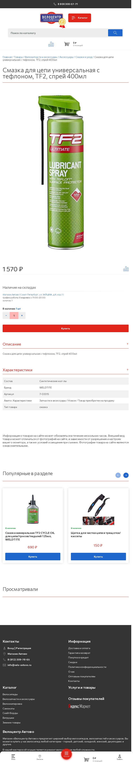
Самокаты (9, 714)
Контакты (74, 686)
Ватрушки (8, 723)
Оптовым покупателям (81, 682)
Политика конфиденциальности (87, 672)
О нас (71, 677)
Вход (11, 654)
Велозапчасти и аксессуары (19, 704)
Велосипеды (10, 700)
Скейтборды (10, 718)
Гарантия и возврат (79, 658)
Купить (65, 328)
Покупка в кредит (78, 663)
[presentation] (118, 475)
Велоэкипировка (12, 709)
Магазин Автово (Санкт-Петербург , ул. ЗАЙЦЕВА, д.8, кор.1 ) (33, 294)
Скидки (72, 668)
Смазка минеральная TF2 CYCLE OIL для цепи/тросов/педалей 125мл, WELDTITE (30, 536)
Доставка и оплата (79, 653)
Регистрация (23, 654)
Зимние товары (12, 728)
